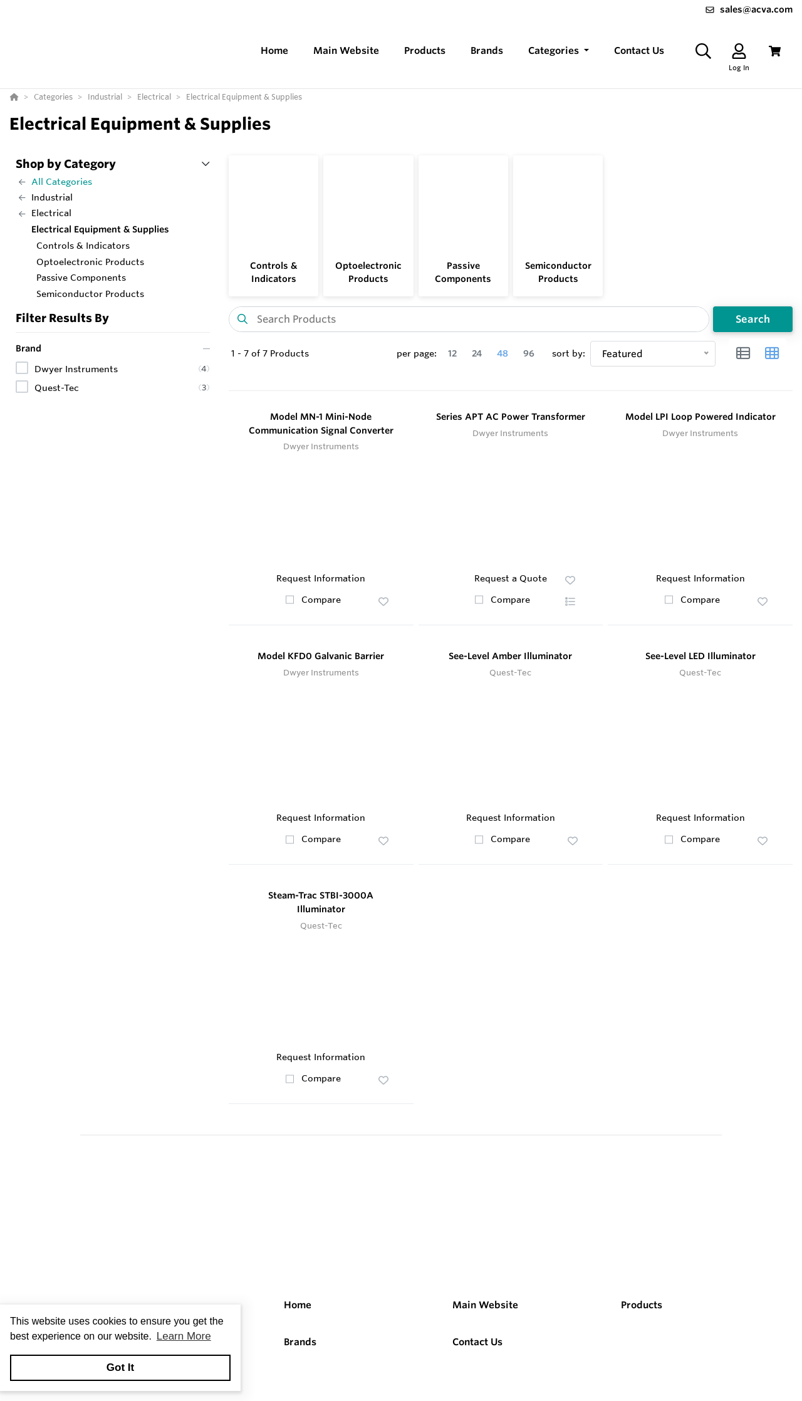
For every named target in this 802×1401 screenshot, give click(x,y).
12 (452, 353)
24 (477, 353)
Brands (300, 1342)
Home (297, 1305)
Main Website (485, 1305)
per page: (417, 353)
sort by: (568, 353)
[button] (558, 51)
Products (641, 1305)
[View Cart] (775, 51)
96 (528, 353)
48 (502, 353)
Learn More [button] (184, 1336)
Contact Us (477, 1342)
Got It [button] (120, 1367)
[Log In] (739, 51)
